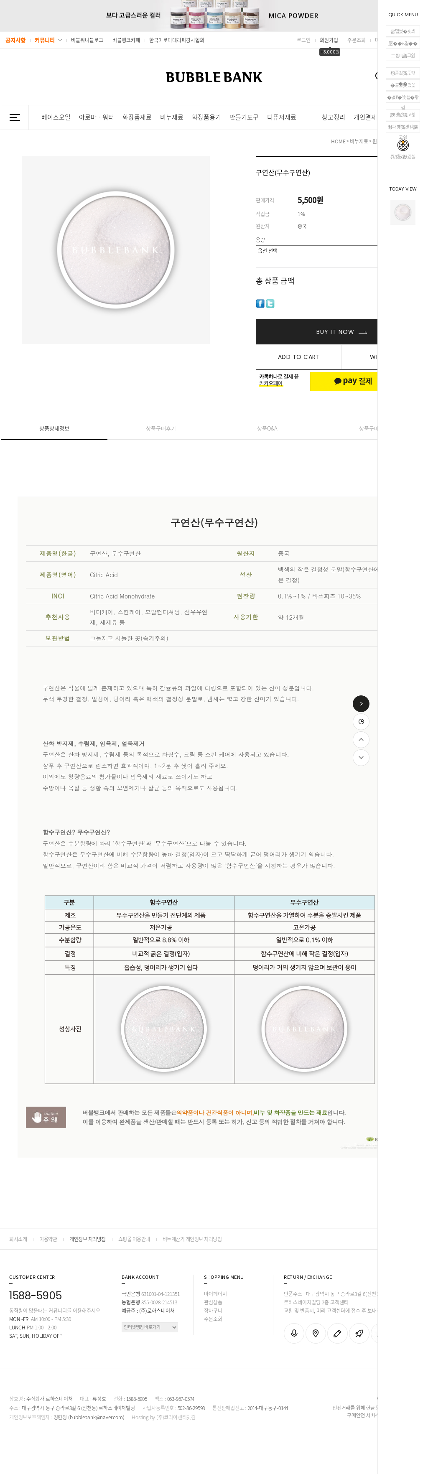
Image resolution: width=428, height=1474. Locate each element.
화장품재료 (137, 117)
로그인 (304, 40)
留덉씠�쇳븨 (402, 31)
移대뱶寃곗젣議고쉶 (403, 127)
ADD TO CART (299, 357)
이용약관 (48, 1239)
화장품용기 (206, 117)
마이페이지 (215, 1294)
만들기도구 (244, 117)
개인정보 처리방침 (87, 1239)
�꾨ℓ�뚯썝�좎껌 (403, 98)
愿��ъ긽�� (403, 43)
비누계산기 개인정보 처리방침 (192, 1239)
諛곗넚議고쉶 (402, 114)
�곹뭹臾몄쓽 (402, 85)
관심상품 (213, 1302)
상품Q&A (267, 428)
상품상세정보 (54, 428)
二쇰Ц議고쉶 (403, 55)
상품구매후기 (161, 428)
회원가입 (329, 40)
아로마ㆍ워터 (96, 117)
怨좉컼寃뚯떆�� (402, 74)
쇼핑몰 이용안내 (134, 1239)
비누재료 (171, 117)
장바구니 (213, 1310)
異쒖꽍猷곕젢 (402, 149)
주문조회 (356, 40)
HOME (338, 141)
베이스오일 (56, 117)
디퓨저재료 (281, 117)
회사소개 (18, 1239)
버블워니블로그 (87, 40)
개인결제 (365, 117)
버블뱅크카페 (126, 40)
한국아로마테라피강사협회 (176, 40)
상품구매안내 (374, 428)
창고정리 (333, 117)
